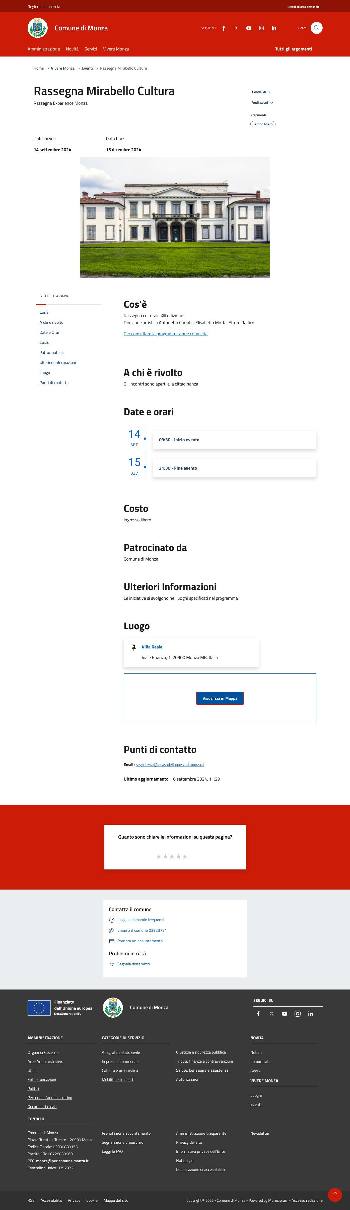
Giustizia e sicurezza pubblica (201, 1052)
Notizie (256, 1052)
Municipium (278, 1200)
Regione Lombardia (44, 7)
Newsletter (259, 1133)
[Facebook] (222, 27)
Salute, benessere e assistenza (202, 1070)
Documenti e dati (42, 1107)
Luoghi (256, 1095)
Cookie (92, 1200)
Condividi (262, 92)
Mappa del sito (116, 1200)
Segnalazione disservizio (122, 1142)
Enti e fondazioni (42, 1079)
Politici (33, 1088)
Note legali (185, 1160)
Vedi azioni (263, 103)
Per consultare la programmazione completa (165, 333)
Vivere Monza (63, 68)
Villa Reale (152, 646)
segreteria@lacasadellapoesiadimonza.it (170, 764)
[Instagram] (259, 27)
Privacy (74, 1200)
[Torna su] (335, 1195)
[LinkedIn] (272, 27)
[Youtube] (247, 27)
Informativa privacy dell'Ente (200, 1151)
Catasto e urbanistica (120, 1070)
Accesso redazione (307, 1200)
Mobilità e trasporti (118, 1079)
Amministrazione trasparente (201, 1133)
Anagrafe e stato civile (121, 1052)
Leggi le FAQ (112, 1151)
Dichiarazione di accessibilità (200, 1169)
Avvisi (255, 1070)
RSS (31, 1200)
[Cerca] (317, 28)
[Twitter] (234, 27)
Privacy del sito (189, 1142)
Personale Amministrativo (50, 1097)
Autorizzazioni (188, 1079)
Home (39, 68)
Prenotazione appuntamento (126, 1133)
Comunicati (260, 1061)
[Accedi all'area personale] (303, 7)
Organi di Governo (43, 1052)
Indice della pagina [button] (54, 296)
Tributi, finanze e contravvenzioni (204, 1061)
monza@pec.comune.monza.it (62, 1161)
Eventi (87, 68)
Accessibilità (51, 1200)
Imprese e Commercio (120, 1061)
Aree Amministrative (45, 1061)
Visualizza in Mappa (220, 698)
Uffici (32, 1070)
